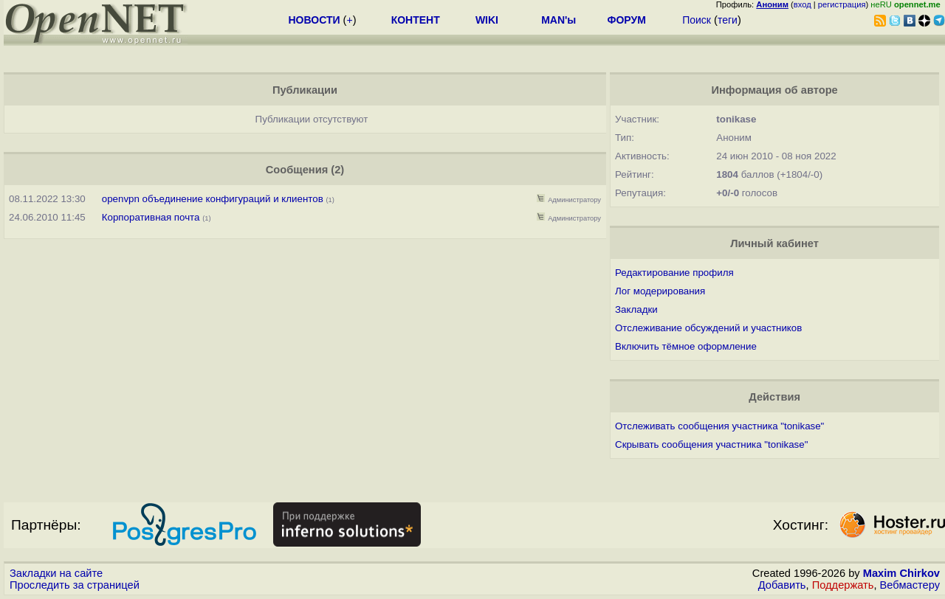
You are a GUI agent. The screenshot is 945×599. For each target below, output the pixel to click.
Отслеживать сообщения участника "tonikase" (719, 426)
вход (802, 4)
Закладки (636, 309)
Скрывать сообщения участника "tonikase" (711, 444)
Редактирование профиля (674, 272)
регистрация (842, 4)
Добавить (782, 585)
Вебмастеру (910, 585)
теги (728, 20)
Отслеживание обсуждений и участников (708, 327)
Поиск (696, 20)
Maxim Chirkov (901, 573)
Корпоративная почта (151, 217)
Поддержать (843, 585)
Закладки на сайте (56, 573)
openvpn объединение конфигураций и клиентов (212, 198)
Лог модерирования (660, 291)
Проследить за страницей (75, 585)
